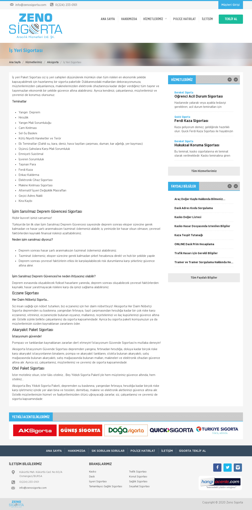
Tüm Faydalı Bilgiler (204, 277)
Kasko (92, 471)
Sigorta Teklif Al (193, 450)
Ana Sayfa (15, 62)
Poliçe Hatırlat (183, 18)
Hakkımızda (127, 18)
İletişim (206, 18)
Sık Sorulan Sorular (107, 450)
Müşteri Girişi (230, 4)
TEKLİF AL (230, 18)
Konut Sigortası (138, 476)
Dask (92, 476)
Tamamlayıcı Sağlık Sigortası (105, 486)
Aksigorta (52, 62)
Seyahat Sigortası (139, 486)
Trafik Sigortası (138, 471)
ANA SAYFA (106, 18)
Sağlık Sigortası (138, 481)
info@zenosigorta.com (33, 488)
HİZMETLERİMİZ (154, 18)
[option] (204, 101)
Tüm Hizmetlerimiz (204, 171)
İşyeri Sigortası (98, 481)
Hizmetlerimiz (33, 62)
